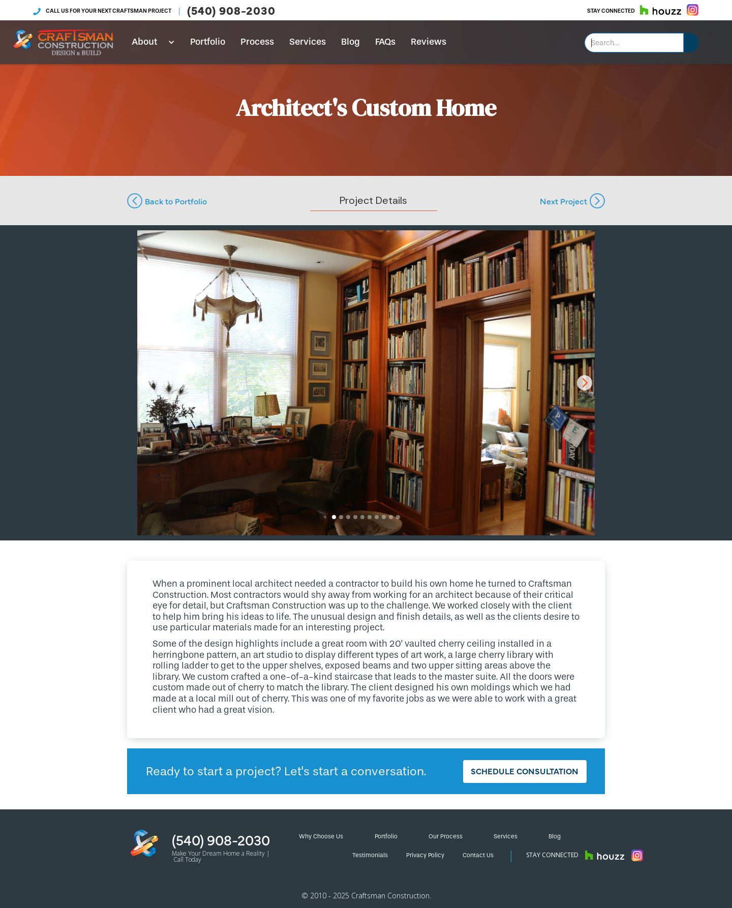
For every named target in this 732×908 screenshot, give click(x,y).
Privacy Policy (425, 855)
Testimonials (370, 855)
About (144, 41)
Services (307, 41)
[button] (149, 42)
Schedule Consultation (524, 770)
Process (257, 41)
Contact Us (478, 855)
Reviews (428, 41)
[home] (63, 42)
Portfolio (207, 41)
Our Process (446, 836)
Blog (350, 41)
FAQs (385, 41)
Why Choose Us (321, 836)
